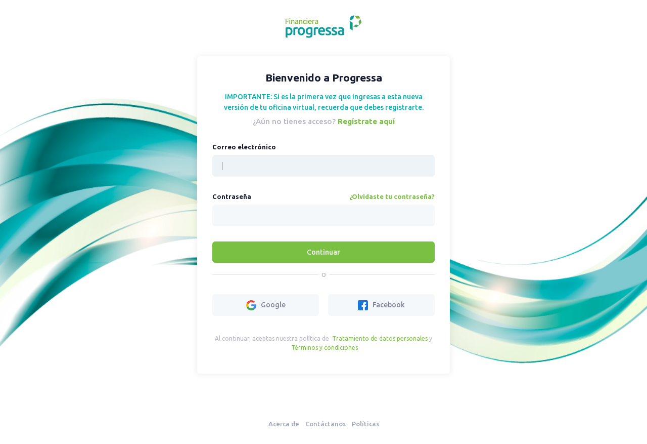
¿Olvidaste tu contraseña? (392, 196)
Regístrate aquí (366, 121)
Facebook (381, 305)
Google (266, 305)
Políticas (365, 423)
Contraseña (231, 196)
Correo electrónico (244, 146)
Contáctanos (325, 423)
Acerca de (283, 423)
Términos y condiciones (324, 347)
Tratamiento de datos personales (380, 338)
